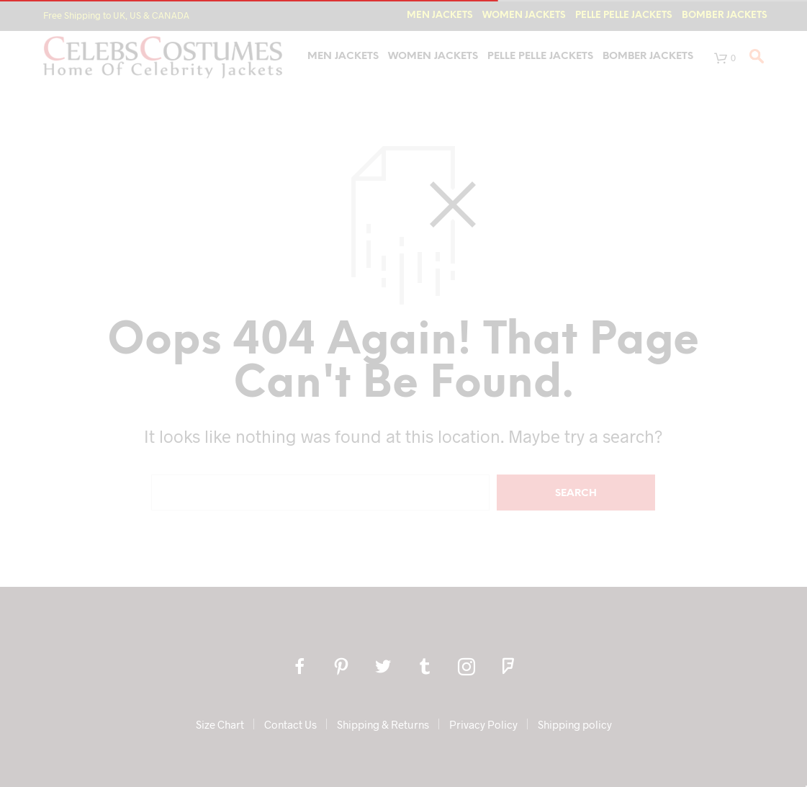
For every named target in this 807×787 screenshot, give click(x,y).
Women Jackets (524, 15)
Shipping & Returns (383, 724)
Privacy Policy (483, 724)
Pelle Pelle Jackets (623, 15)
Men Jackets (440, 15)
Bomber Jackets (724, 15)
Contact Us (290, 724)
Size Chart (220, 724)
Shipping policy (575, 724)
